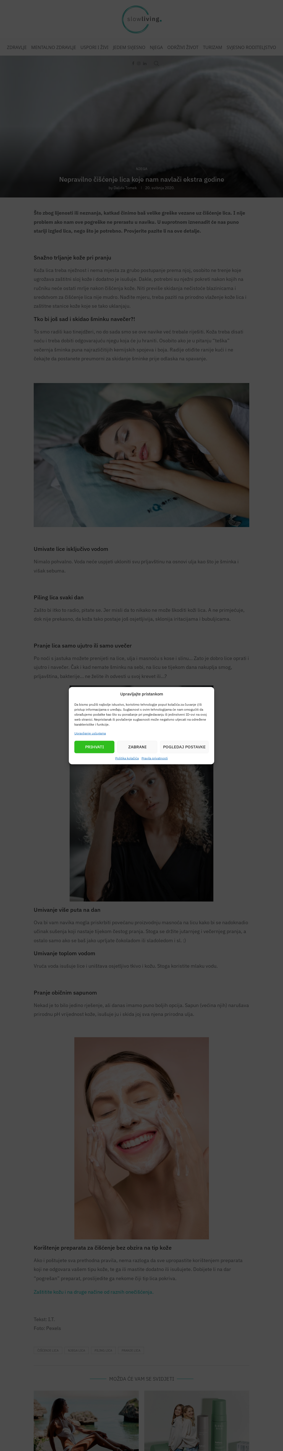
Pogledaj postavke (184, 746)
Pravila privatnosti (155, 758)
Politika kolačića (127, 758)
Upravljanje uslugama (90, 733)
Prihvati (94, 746)
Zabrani (137, 746)
